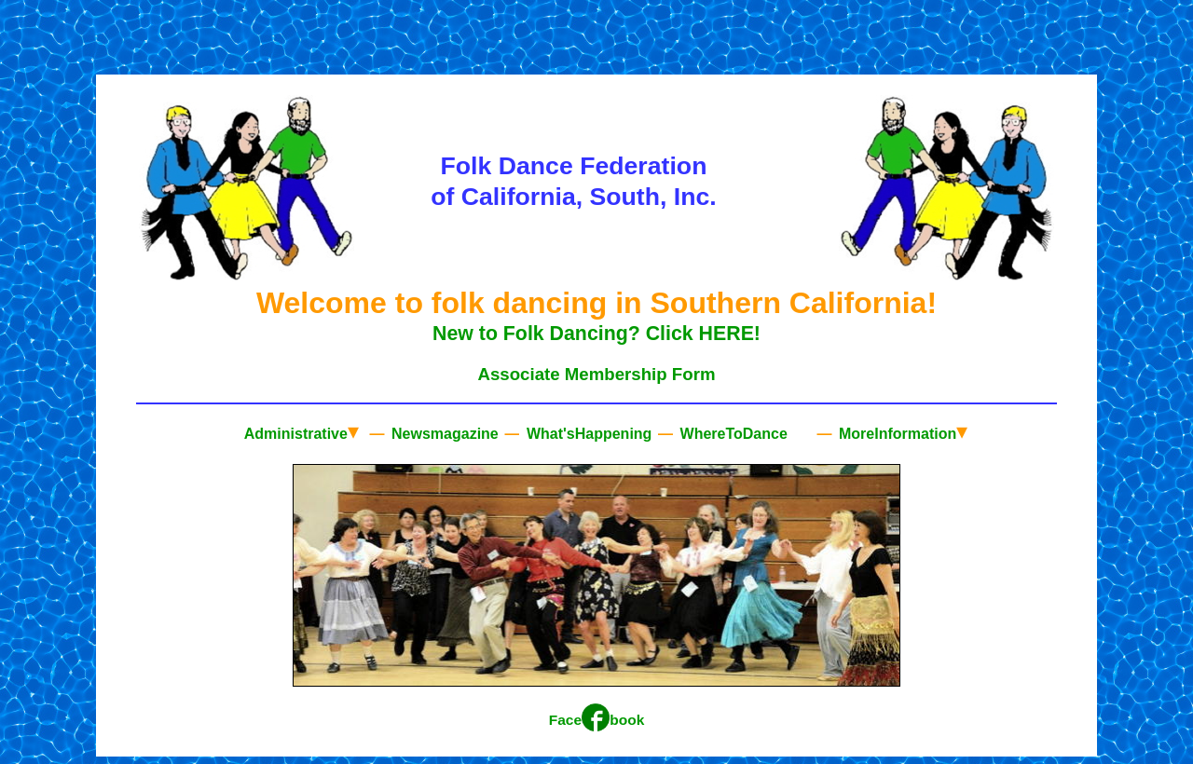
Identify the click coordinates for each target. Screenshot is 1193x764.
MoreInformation (901, 430)
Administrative (301, 430)
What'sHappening (586, 434)
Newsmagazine (443, 434)
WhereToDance (732, 434)
